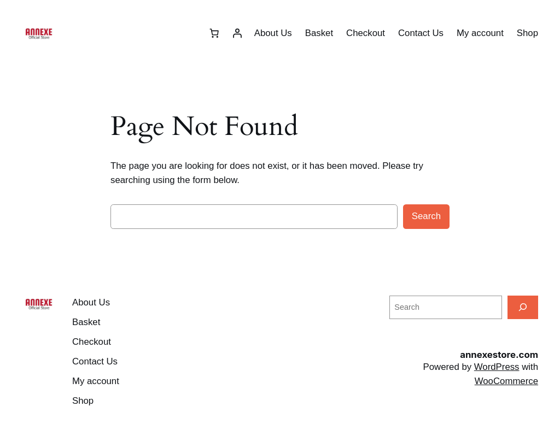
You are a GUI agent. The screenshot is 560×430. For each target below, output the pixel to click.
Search (426, 216)
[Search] (523, 307)
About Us (273, 33)
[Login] (237, 33)
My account (480, 33)
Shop (527, 33)
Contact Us (421, 33)
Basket (319, 33)
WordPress (497, 367)
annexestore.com (499, 354)
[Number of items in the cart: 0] (214, 33)
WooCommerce (506, 381)
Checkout (365, 33)
